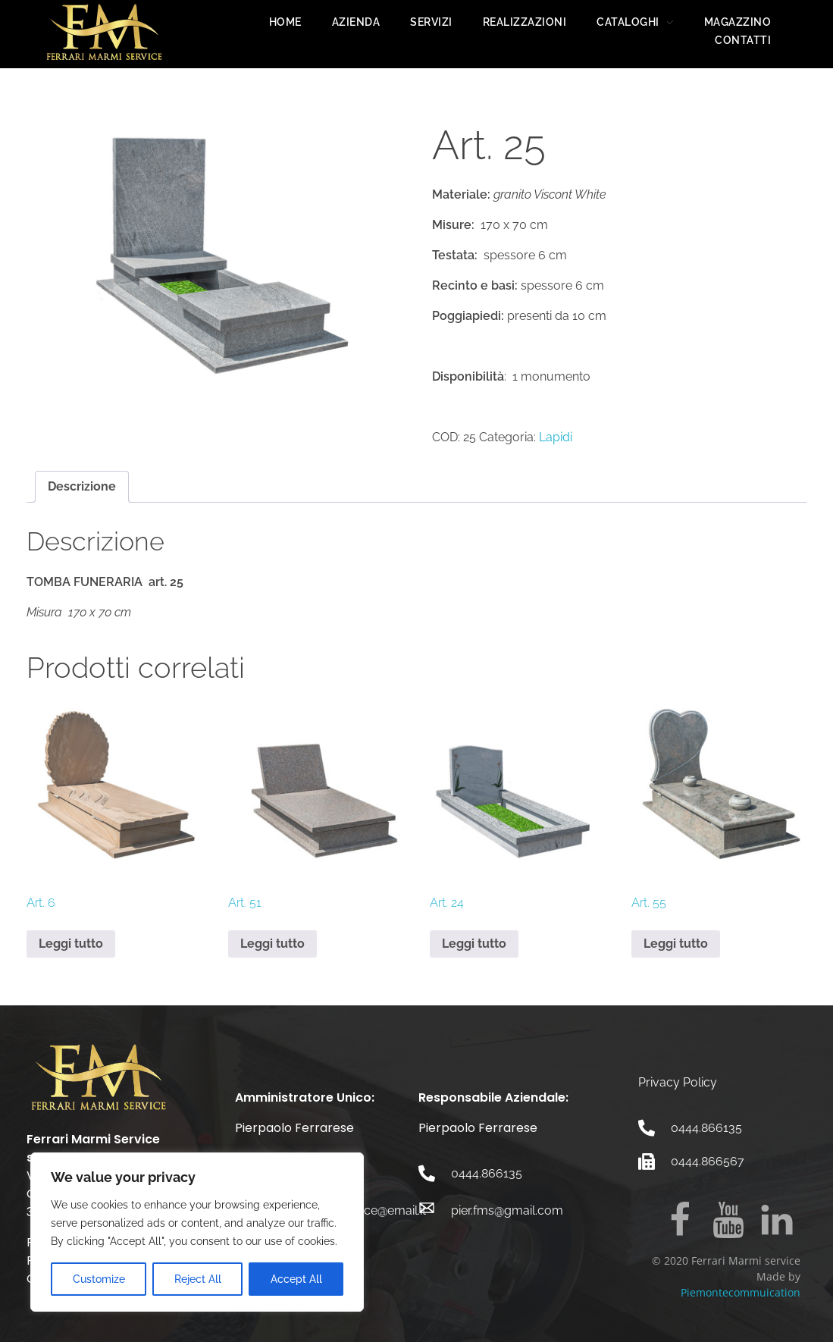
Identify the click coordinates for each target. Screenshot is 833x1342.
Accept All (296, 1279)
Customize (99, 1279)
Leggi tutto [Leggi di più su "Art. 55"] (676, 943)
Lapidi (555, 437)
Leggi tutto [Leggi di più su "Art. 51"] (272, 943)
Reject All (197, 1279)
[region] (197, 1232)
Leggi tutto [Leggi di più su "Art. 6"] (71, 943)
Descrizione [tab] (82, 486)
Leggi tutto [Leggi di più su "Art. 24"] (474, 943)
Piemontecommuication (740, 1292)
